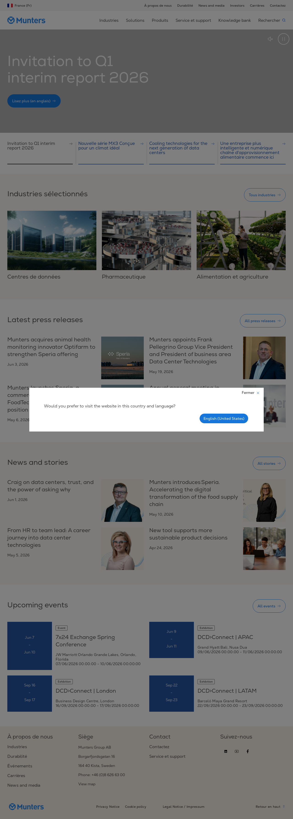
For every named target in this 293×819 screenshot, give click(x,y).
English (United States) (223, 418)
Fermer (251, 392)
